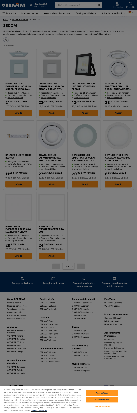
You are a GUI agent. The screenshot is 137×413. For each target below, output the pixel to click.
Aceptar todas (102, 395)
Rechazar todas (102, 402)
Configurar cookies (102, 409)
